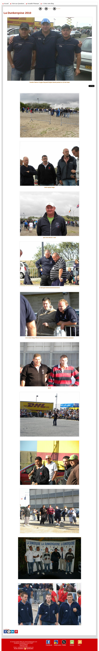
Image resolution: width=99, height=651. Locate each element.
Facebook (49, 645)
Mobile (72, 645)
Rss (79, 645)
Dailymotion (57, 645)
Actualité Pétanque (32, 3)
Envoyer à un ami (46, 8)
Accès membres (18, 648)
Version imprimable (60, 8)
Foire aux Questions (17, 3)
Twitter (64, 645)
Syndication (29, 648)
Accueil (5, 3)
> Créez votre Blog (47, 3)
